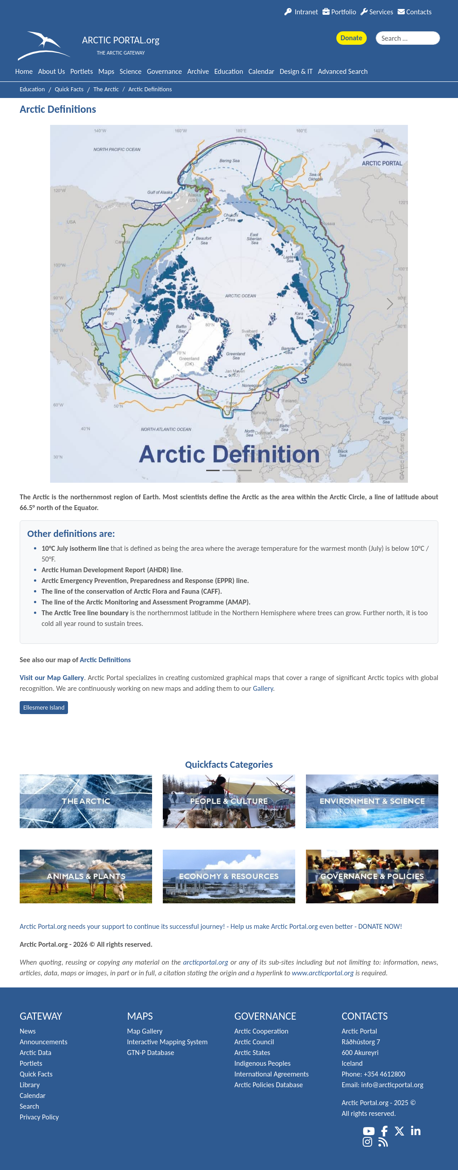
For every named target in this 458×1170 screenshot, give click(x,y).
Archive (198, 71)
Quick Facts (36, 1074)
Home (24, 71)
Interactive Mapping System (167, 1042)
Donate (351, 38)
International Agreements (271, 1074)
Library (30, 1085)
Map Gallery (144, 1031)
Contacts (415, 12)
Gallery (263, 688)
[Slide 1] (213, 470)
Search (29, 1106)
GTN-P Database (150, 1052)
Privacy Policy (39, 1117)
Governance (164, 71)
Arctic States (252, 1052)
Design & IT (296, 71)
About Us (51, 71)
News (28, 1031)
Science (131, 71)
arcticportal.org (205, 962)
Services (376, 12)
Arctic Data (35, 1052)
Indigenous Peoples (262, 1063)
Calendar (262, 71)
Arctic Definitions (105, 659)
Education (228, 71)
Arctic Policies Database (268, 1085)
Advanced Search (343, 71)
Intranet (301, 12)
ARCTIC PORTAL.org (121, 40)
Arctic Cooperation (261, 1031)
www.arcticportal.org (323, 973)
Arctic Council (254, 1042)
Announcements (44, 1042)
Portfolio (339, 12)
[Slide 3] (245, 470)
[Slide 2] (229, 470)
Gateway (41, 1015)
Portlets (81, 71)
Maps (106, 71)
